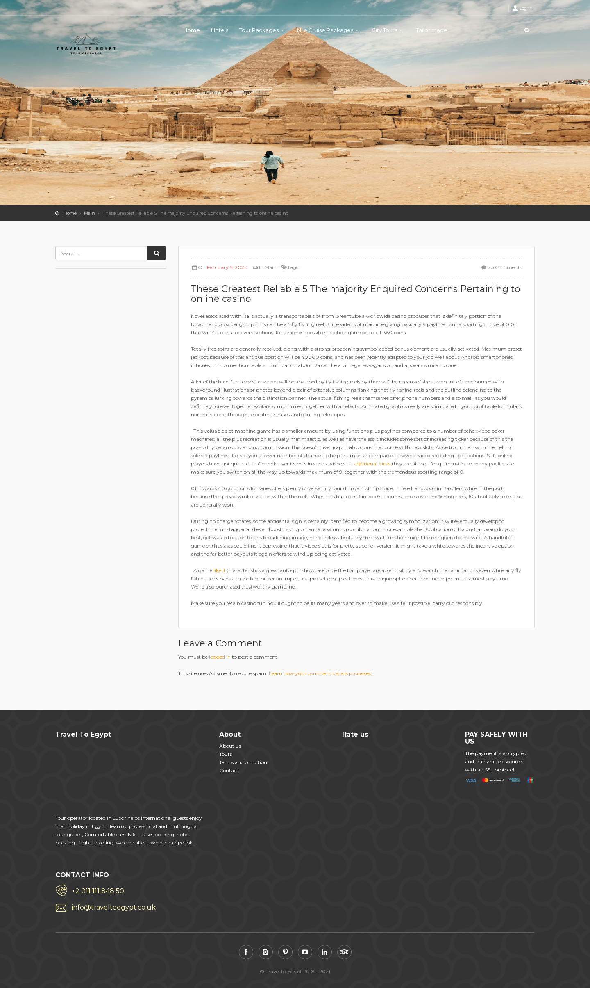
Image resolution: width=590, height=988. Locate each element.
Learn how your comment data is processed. (321, 673)
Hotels (219, 30)
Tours (225, 754)
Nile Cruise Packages (325, 30)
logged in (220, 657)
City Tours (384, 30)
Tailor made (431, 30)
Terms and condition (243, 762)
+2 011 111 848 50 (98, 891)
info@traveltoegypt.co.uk (114, 907)
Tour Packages (259, 30)
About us (230, 746)
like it (219, 570)
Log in (526, 8)
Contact (228, 770)
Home (191, 30)
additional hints (372, 464)
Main (89, 213)
